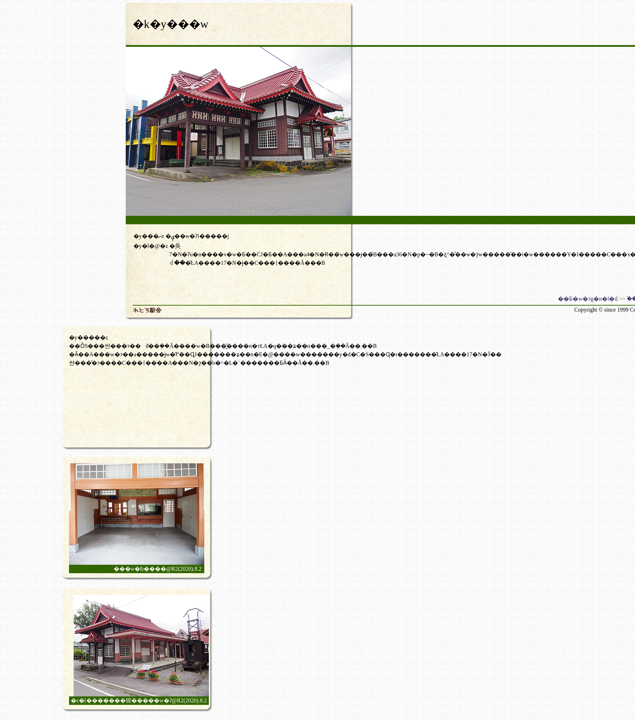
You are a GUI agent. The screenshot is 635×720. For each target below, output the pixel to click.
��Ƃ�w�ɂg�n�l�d (587, 299)
